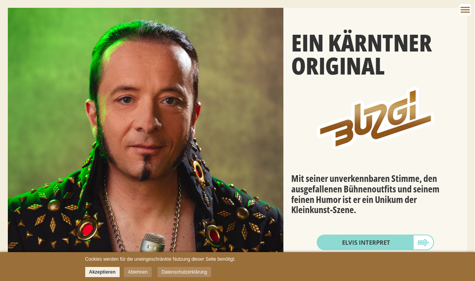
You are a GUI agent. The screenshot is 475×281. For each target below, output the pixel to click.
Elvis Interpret (366, 242)
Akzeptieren (102, 272)
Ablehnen (138, 272)
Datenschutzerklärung (184, 272)
